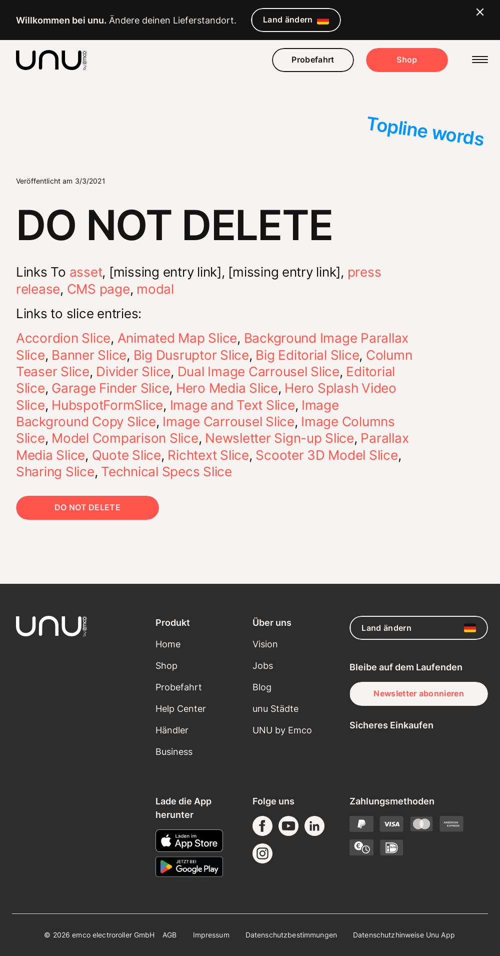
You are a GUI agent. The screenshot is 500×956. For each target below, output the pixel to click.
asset (86, 272)
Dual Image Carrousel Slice (259, 371)
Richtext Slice (208, 455)
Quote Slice (126, 455)
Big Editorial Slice (307, 355)
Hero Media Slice (227, 388)
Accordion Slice (63, 338)
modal (155, 289)
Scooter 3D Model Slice (327, 455)
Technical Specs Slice (166, 471)
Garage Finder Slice (110, 388)
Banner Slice (89, 355)
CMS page (98, 289)
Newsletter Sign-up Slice (279, 438)
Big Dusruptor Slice (191, 355)
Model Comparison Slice (125, 438)
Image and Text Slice (232, 405)
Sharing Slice (55, 471)
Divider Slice (133, 371)
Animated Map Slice (177, 338)
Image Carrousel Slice (228, 421)
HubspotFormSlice (107, 405)
